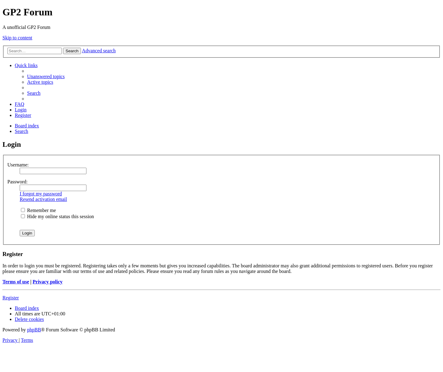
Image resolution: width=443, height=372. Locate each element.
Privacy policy (47, 281)
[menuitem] (46, 76)
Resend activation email (43, 199)
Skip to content (17, 37)
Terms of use (15, 281)
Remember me (38, 210)
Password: (17, 181)
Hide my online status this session (57, 216)
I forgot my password (41, 193)
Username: (18, 164)
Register (10, 297)
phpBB (34, 329)
